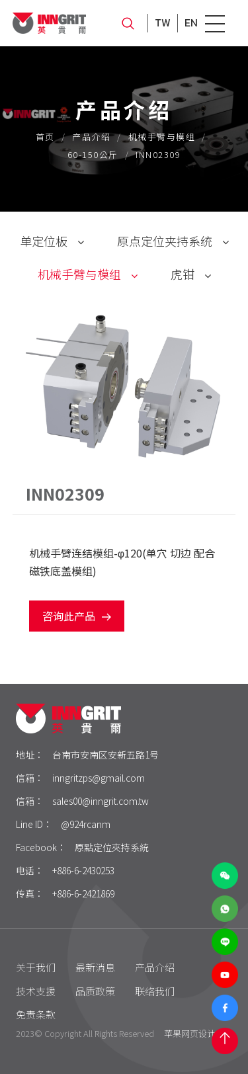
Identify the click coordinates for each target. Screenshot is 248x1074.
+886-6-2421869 (83, 893)
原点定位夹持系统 (164, 240)
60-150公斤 (92, 154)
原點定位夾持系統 (112, 847)
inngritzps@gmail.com (98, 777)
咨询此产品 (76, 616)
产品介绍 (91, 136)
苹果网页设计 (190, 1033)
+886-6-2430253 (83, 870)
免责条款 (36, 1014)
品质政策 (95, 991)
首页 (45, 136)
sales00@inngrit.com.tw (100, 800)
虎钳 (182, 273)
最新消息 (95, 967)
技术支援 (36, 991)
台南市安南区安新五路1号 (105, 754)
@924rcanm (85, 824)
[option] (124, 385)
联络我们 (155, 991)
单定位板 (43, 240)
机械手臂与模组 (162, 136)
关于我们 (36, 967)
